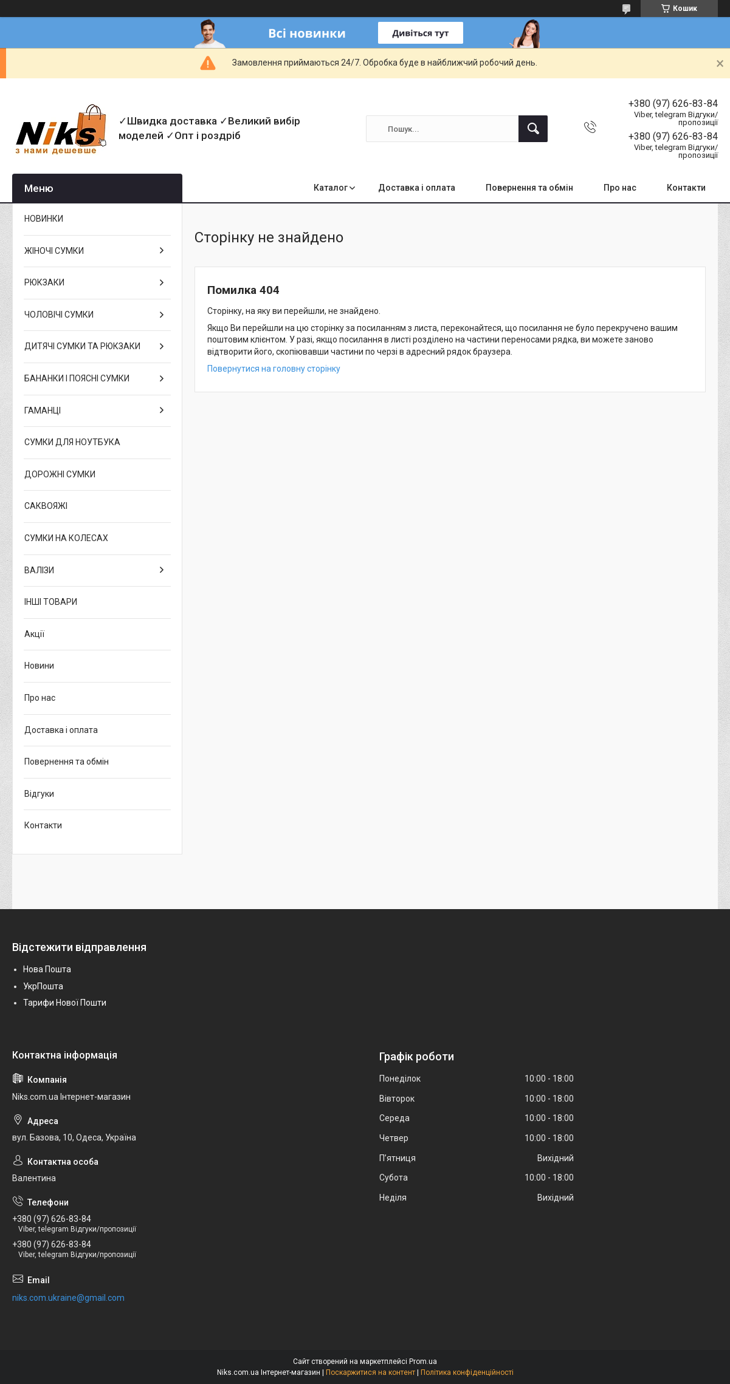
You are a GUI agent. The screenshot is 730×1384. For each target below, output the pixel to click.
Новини (39, 665)
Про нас (620, 188)
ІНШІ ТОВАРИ (50, 602)
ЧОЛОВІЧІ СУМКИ (59, 314)
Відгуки (39, 794)
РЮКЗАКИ (44, 282)
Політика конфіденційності (467, 1372)
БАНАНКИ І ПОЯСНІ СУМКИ (76, 378)
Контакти (686, 188)
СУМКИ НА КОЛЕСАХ (66, 538)
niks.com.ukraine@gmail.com (68, 1298)
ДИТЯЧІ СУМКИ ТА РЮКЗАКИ (82, 346)
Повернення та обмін (529, 188)
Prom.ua (423, 1361)
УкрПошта (43, 986)
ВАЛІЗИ (39, 570)
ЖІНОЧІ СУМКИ (54, 251)
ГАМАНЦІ (42, 410)
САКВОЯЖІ (45, 506)
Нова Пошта (47, 969)
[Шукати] (533, 128)
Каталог (331, 188)
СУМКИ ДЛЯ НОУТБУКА (72, 442)
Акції (34, 634)
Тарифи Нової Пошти (64, 1002)
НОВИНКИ (43, 218)
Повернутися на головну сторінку (273, 368)
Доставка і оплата (416, 188)
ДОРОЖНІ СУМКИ (59, 474)
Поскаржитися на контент (370, 1372)
